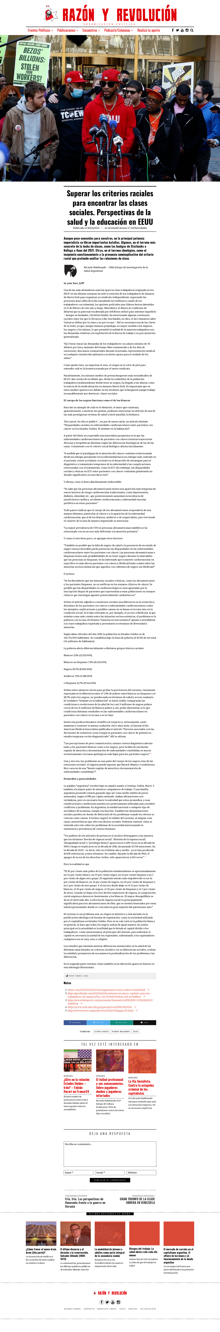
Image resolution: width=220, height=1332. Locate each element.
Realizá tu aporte (148, 30)
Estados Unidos (101, 1031)
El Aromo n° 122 (125, 228)
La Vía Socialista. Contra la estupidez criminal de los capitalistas (142, 1087)
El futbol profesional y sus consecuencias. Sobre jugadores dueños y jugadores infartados (109, 1091)
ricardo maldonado (121, 1031)
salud (135, 1031)
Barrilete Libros (107, 1317)
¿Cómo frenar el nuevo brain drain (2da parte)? (41, 1258)
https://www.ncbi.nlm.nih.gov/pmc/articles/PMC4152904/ (100, 1007)
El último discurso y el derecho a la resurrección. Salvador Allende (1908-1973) (74, 1262)
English (133, 1317)
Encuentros (89, 30)
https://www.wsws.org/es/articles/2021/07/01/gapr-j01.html (101, 1010)
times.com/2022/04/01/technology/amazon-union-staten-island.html (106, 989)
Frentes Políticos (39, 30)
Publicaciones (66, 30)
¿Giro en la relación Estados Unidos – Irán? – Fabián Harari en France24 (76, 1087)
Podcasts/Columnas (117, 30)
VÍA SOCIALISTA (148, 1317)
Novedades (141, 228)
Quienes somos (72, 1317)
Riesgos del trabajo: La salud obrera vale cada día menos (143, 1260)
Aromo (112, 228)
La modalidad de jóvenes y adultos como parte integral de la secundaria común (110, 1260)
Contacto (89, 1317)
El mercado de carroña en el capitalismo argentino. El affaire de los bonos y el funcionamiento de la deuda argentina (178, 1263)
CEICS (123, 1317)
